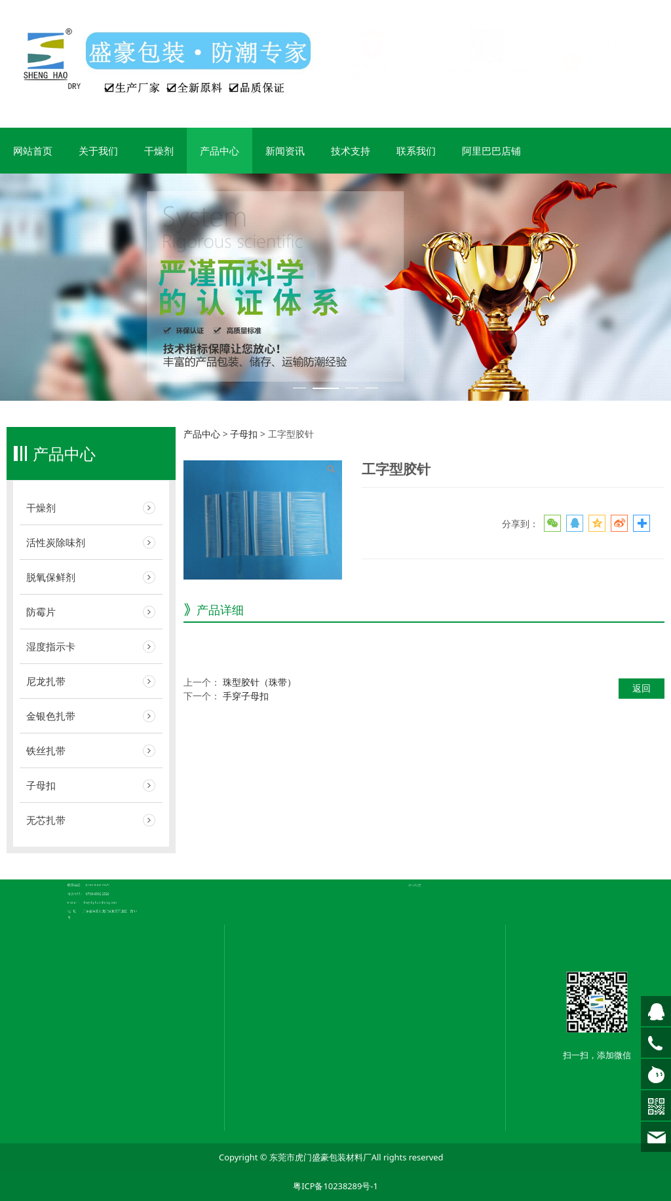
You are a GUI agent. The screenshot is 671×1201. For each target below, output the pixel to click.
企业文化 (297, 856)
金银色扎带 (50, 715)
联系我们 (416, 150)
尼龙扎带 (46, 681)
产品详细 (220, 610)
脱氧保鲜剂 (50, 576)
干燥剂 (159, 150)
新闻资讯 (285, 150)
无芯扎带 (46, 819)
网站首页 (32, 150)
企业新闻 (424, 842)
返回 (641, 688)
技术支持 (350, 150)
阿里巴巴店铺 (491, 150)
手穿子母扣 (246, 696)
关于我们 (98, 150)
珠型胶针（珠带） (259, 682)
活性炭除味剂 (55, 542)
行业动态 (424, 848)
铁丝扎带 (46, 750)
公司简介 (297, 854)
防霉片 (41, 611)
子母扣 (41, 785)
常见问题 (424, 845)
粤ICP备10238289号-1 (335, 1186)
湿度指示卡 (50, 646)
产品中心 (219, 150)
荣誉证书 (297, 859)
